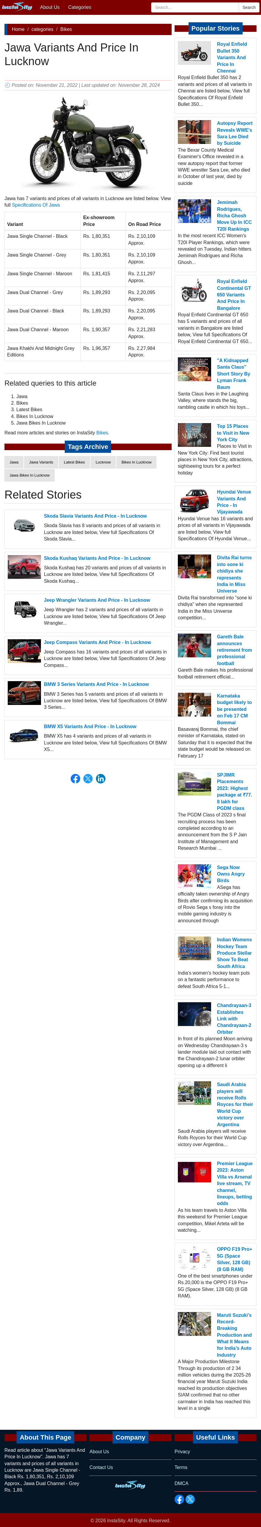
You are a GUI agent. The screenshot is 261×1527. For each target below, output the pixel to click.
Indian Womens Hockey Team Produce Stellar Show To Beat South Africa (234, 953)
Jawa (14, 462)
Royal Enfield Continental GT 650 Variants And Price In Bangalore (234, 295)
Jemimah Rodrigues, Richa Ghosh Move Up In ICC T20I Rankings (234, 216)
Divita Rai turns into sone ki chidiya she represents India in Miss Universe (234, 574)
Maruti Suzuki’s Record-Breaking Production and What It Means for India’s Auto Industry (234, 1335)
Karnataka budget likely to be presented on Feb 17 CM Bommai (234, 709)
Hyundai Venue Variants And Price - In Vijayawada (234, 501)
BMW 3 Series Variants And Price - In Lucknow (96, 684)
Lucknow (103, 462)
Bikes (66, 29)
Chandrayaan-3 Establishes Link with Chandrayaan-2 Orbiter (234, 1019)
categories (42, 29)
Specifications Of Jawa (36, 205)
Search (249, 7)
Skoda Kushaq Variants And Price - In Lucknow (97, 558)
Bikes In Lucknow (136, 462)
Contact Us (101, 1467)
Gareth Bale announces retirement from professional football (234, 650)
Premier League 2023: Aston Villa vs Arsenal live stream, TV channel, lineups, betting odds (235, 1183)
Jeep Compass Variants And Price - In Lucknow (97, 642)
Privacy (182, 1451)
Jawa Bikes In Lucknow (30, 475)
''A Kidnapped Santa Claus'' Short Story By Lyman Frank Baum (233, 374)
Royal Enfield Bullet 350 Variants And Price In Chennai (232, 57)
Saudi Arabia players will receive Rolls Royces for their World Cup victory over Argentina (235, 1104)
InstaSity (116, 1520)
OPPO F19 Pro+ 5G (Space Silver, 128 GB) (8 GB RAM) (234, 1259)
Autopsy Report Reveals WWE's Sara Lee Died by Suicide (235, 133)
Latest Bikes (74, 462)
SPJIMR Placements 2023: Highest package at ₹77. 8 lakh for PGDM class (234, 791)
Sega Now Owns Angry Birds (231, 874)
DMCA (182, 1483)
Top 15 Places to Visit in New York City (233, 433)
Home (18, 29)
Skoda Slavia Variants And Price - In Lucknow (95, 516)
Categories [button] (79, 7)
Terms (181, 1467)
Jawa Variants (41, 462)
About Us (50, 7)
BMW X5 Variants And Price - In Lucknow (90, 726)
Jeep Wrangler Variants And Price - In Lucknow (97, 600)
